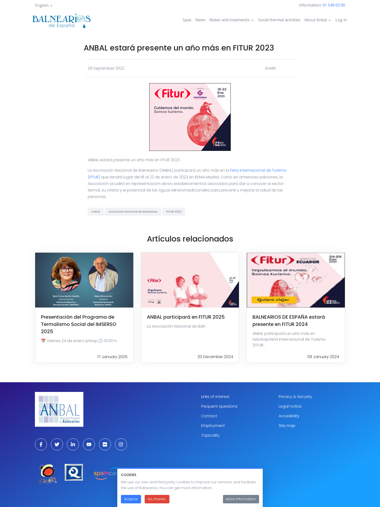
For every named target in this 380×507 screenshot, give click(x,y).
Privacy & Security (295, 396)
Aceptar (131, 502)
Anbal (96, 211)
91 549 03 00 (334, 5)
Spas (187, 19)
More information (241, 502)
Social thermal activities (279, 19)
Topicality (210, 435)
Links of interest (215, 396)
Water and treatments (229, 19)
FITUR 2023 (173, 211)
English (41, 5)
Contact (209, 416)
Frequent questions (219, 406)
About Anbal (315, 19)
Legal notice (290, 406)
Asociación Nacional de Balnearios (133, 211)
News (200, 19)
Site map (287, 425)
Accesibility (289, 416)
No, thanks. (157, 502)
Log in (341, 19)
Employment (213, 425)
